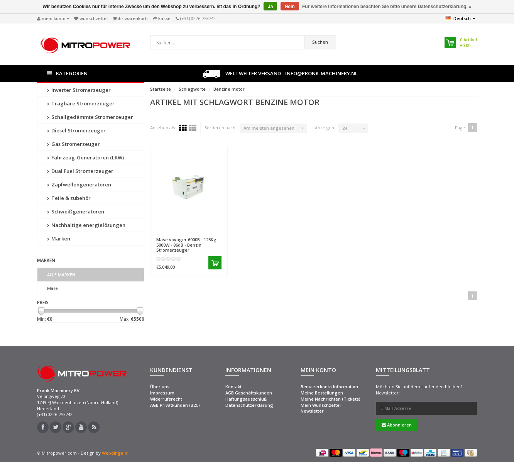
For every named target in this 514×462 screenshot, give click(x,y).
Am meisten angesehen (268, 128)
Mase (52, 288)
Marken (58, 238)
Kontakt (233, 386)
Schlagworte (192, 89)
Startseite (160, 89)
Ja (270, 6)
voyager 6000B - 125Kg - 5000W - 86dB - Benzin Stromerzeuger (187, 244)
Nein (290, 6)
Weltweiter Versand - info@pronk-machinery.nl (280, 73)
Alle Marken (61, 275)
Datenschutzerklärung (249, 405)
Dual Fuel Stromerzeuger (80, 171)
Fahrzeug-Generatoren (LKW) (85, 157)
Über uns (159, 386)
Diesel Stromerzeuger (76, 130)
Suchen (320, 42)
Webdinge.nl (115, 453)
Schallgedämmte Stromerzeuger (90, 116)
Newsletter (312, 411)
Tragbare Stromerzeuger (81, 103)
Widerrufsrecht (166, 399)
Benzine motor (229, 89)
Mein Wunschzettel (321, 405)
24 (344, 128)
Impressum (162, 393)
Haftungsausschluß (246, 399)
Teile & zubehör (69, 198)
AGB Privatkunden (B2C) (175, 405)
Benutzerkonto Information (329, 386)
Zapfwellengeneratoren (79, 184)
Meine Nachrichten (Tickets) (330, 399)
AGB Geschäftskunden (248, 393)
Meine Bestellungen (322, 393)
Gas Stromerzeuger (73, 143)
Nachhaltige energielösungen (86, 225)
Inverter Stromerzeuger (79, 89)
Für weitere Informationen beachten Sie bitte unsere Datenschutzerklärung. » (387, 6)
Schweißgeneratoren (75, 211)
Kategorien (67, 73)
